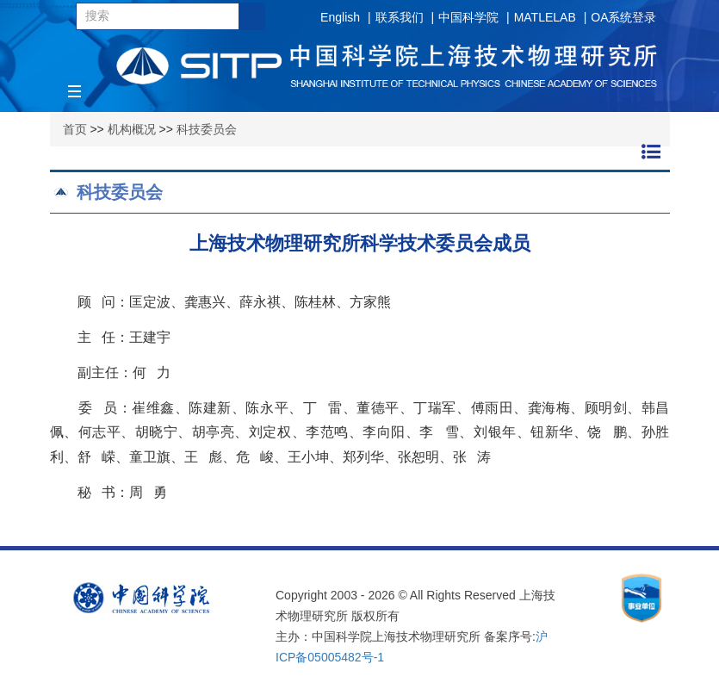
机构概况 (132, 129)
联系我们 (399, 17)
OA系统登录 (623, 17)
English (340, 17)
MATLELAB (545, 17)
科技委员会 (207, 129)
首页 (75, 129)
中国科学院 (468, 17)
